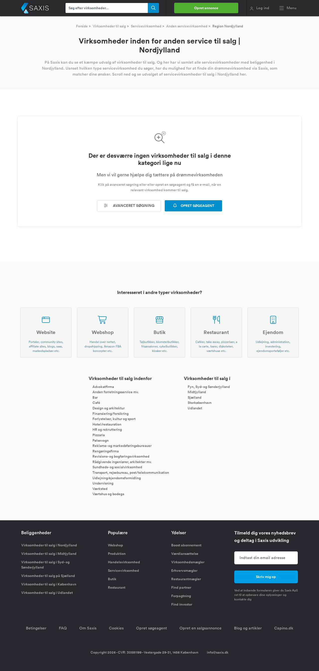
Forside (82, 26)
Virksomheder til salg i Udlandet (47, 592)
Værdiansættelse (184, 553)
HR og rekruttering (107, 429)
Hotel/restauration (106, 424)
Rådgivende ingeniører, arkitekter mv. (122, 461)
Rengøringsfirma (105, 450)
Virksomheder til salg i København (48, 584)
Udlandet (195, 408)
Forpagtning (181, 595)
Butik (112, 578)
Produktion (117, 553)
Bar (95, 397)
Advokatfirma (103, 386)
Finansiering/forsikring (110, 413)
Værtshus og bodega (108, 493)
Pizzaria (98, 434)
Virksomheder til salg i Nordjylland (49, 545)
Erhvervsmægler (184, 570)
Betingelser (36, 628)
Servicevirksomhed (146, 26)
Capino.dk (283, 628)
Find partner (181, 587)
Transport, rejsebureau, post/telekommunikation (130, 472)
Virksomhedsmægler (187, 562)
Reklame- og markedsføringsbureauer (122, 445)
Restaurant (116, 587)
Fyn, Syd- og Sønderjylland (209, 386)
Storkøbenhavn (200, 402)
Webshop (115, 545)
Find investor (181, 604)
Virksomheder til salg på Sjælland (48, 575)
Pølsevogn (100, 440)
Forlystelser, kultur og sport (114, 418)
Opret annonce (206, 7)
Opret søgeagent (151, 628)
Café (96, 402)
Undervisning (102, 483)
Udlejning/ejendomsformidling (116, 477)
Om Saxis (87, 628)
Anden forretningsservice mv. (115, 391)
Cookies (116, 628)
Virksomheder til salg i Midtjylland (49, 553)
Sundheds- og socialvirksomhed (117, 467)
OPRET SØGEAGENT (193, 205)
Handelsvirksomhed (124, 562)
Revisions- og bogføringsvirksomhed (120, 456)
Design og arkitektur (108, 408)
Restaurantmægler (186, 578)
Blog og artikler (248, 628)
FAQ (63, 628)
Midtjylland (197, 391)
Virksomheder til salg (109, 26)
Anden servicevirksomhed (186, 26)
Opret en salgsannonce (200, 628)
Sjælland (194, 397)
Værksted (99, 488)
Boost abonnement (186, 545)
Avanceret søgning (129, 205)
